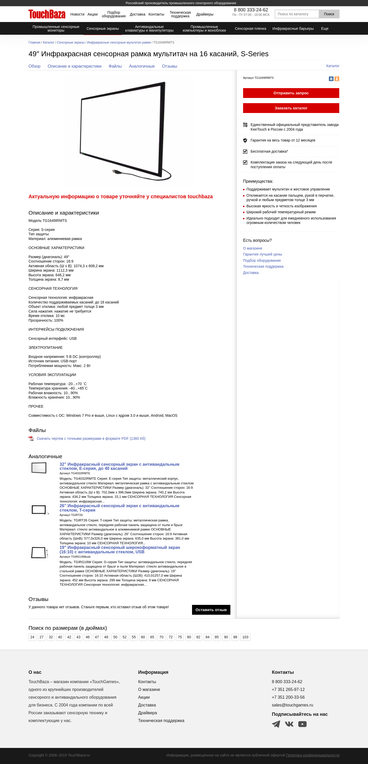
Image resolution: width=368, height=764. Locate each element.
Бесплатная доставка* (269, 151)
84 (208, 637)
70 (161, 637)
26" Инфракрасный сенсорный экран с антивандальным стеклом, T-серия (119, 507)
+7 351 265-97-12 (288, 689)
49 (106, 637)
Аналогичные (142, 66)
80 (189, 637)
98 (235, 637)
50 (115, 637)
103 (245, 637)
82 (198, 637)
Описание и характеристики (74, 66)
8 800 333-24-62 (251, 10)
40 (60, 637)
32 (51, 637)
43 (78, 637)
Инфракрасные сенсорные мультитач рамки (119, 42)
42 (69, 637)
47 (97, 637)
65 (152, 637)
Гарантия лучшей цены (262, 254)
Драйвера (147, 713)
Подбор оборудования (114, 14)
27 (42, 637)
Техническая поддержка (180, 14)
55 (134, 637)
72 (171, 637)
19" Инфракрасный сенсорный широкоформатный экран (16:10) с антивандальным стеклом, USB (120, 549)
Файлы (115, 66)
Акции (93, 14)
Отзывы (169, 66)
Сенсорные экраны (70, 42)
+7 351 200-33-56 (288, 697)
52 (125, 637)
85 (217, 637)
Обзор (34, 66)
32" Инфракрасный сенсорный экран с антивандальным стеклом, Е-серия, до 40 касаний (119, 466)
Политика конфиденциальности (312, 755)
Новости (77, 14)
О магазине (252, 248)
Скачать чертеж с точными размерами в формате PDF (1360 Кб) (91, 438)
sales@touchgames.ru (292, 705)
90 (226, 637)
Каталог (48, 42)
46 (88, 637)
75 (180, 637)
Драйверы (204, 14)
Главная (34, 42)
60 (143, 637)
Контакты (156, 14)
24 (32, 637)
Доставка (137, 14)
